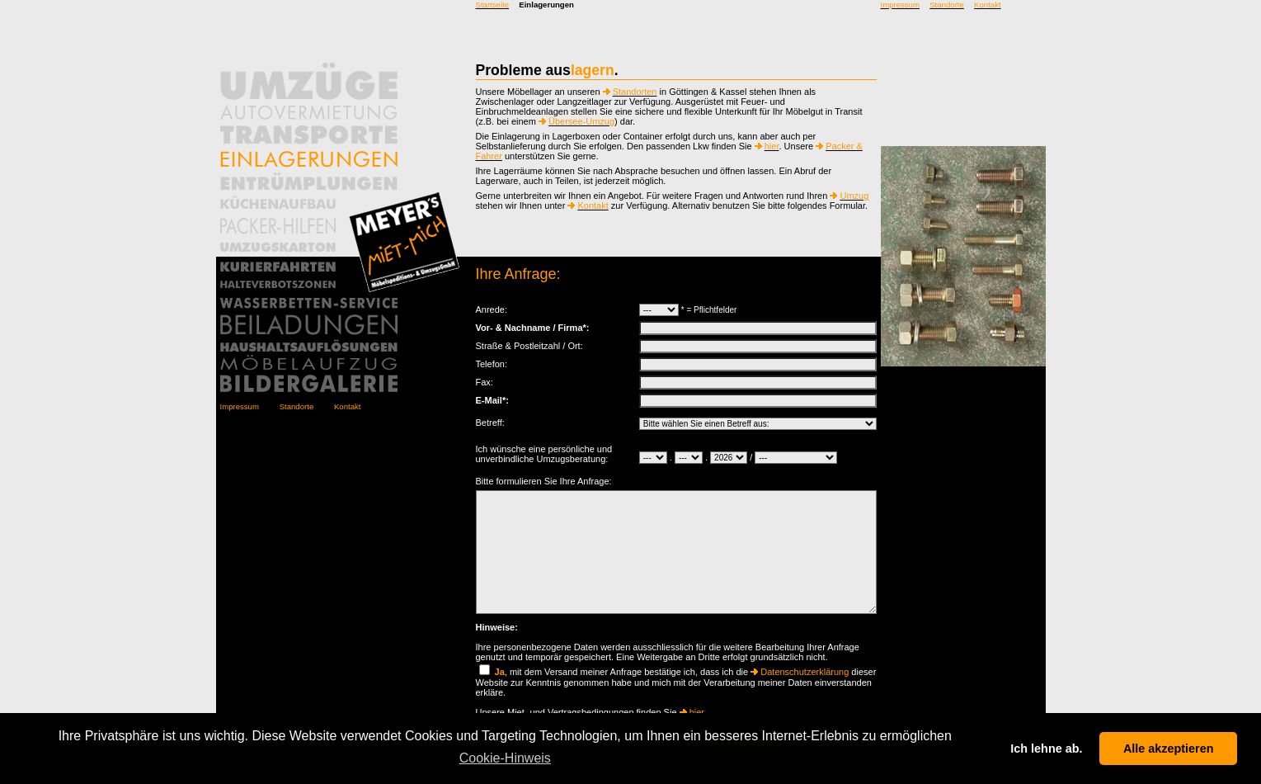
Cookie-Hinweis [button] (505, 758)
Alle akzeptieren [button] (1168, 748)
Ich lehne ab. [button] (1046, 748)
